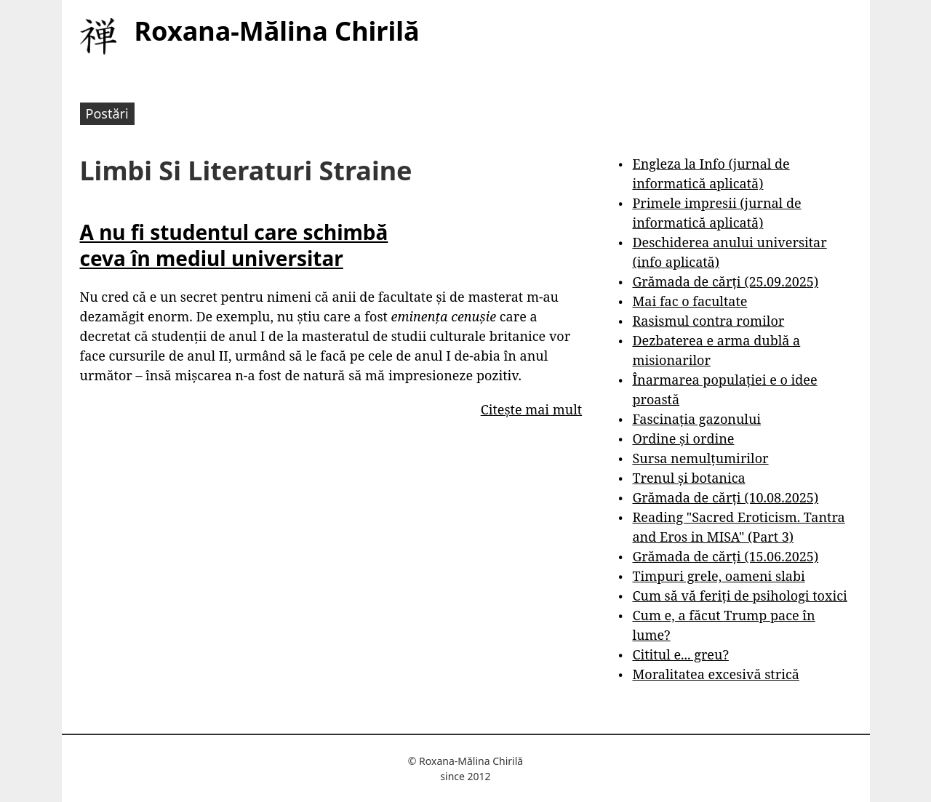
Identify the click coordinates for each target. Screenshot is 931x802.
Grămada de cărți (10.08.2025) (725, 497)
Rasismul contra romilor (708, 320)
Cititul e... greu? (680, 654)
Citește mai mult (531, 409)
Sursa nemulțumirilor (700, 458)
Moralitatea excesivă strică (715, 674)
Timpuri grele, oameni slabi (718, 576)
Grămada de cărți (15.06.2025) (725, 556)
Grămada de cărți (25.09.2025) (725, 281)
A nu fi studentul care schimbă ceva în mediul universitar (234, 245)
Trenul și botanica (688, 477)
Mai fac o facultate (689, 301)
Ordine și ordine (683, 438)
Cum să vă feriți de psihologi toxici (739, 595)
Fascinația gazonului (696, 419)
